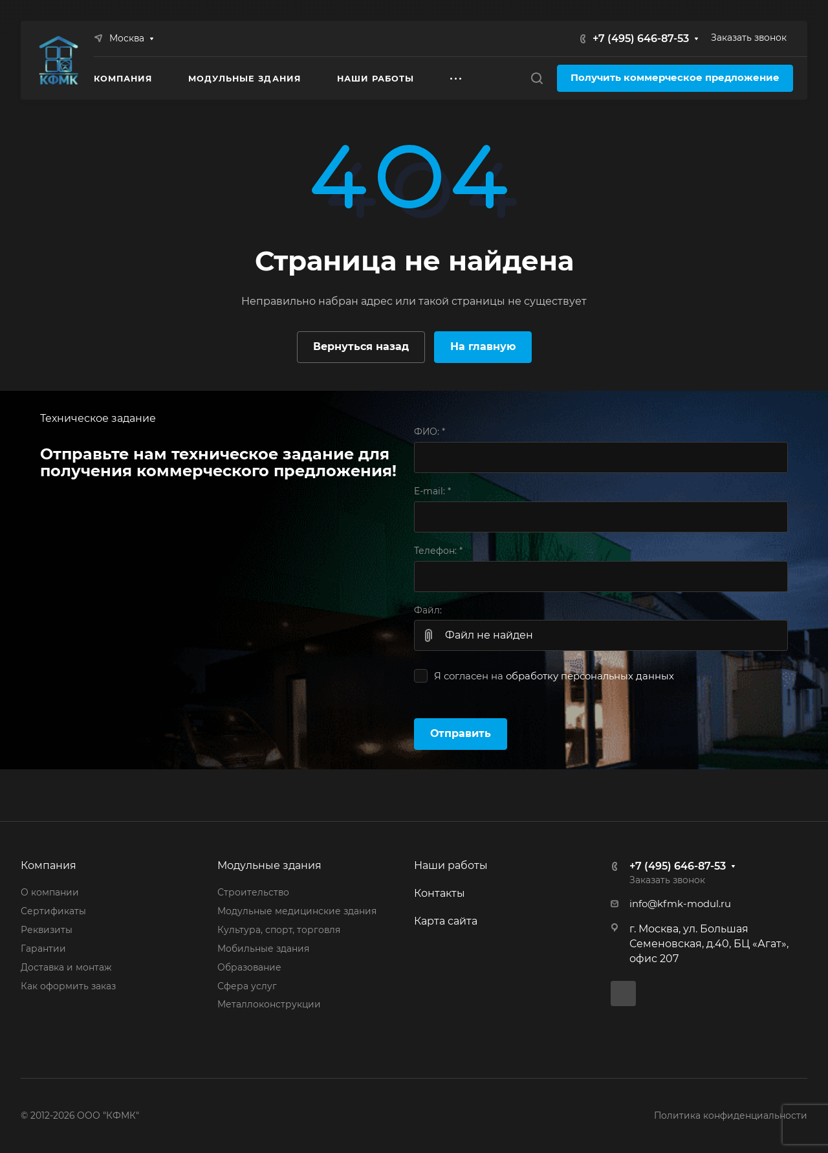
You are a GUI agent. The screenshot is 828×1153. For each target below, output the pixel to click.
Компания (48, 865)
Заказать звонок (749, 37)
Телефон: (438, 550)
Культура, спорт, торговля (278, 930)
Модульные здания (269, 865)
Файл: (428, 610)
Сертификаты (53, 911)
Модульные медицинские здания (296, 911)
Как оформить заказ (68, 986)
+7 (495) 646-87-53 (641, 38)
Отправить (460, 733)
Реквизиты (46, 930)
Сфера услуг (247, 986)
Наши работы (451, 865)
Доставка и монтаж (66, 967)
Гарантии (43, 948)
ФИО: (429, 431)
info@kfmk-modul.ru (680, 904)
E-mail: (432, 491)
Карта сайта (445, 921)
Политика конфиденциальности (730, 1115)
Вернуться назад (361, 346)
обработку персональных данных (590, 676)
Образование (249, 967)
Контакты (439, 893)
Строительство (253, 892)
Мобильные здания (263, 948)
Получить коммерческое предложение (675, 77)
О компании (50, 892)
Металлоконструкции (269, 1004)
